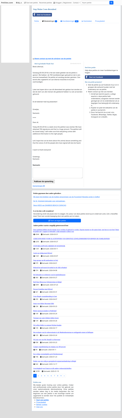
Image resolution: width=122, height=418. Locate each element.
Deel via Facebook (42, 14)
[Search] (95, 2)
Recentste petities (45, 3)
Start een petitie (31, 3)
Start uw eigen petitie (57, 221)
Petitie (36, 21)
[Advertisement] (76, 41)
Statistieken (87, 21)
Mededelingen (49, 21)
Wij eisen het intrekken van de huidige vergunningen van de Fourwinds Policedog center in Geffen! (66, 197)
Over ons (39, 407)
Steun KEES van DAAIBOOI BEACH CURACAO (49, 205)
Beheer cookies (41, 404)
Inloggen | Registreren (62, 3)
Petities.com (7, 2)
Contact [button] (76, 3)
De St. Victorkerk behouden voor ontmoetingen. (49, 201)
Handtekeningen (69, 21)
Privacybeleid (100, 21)
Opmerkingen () (39, 186)
